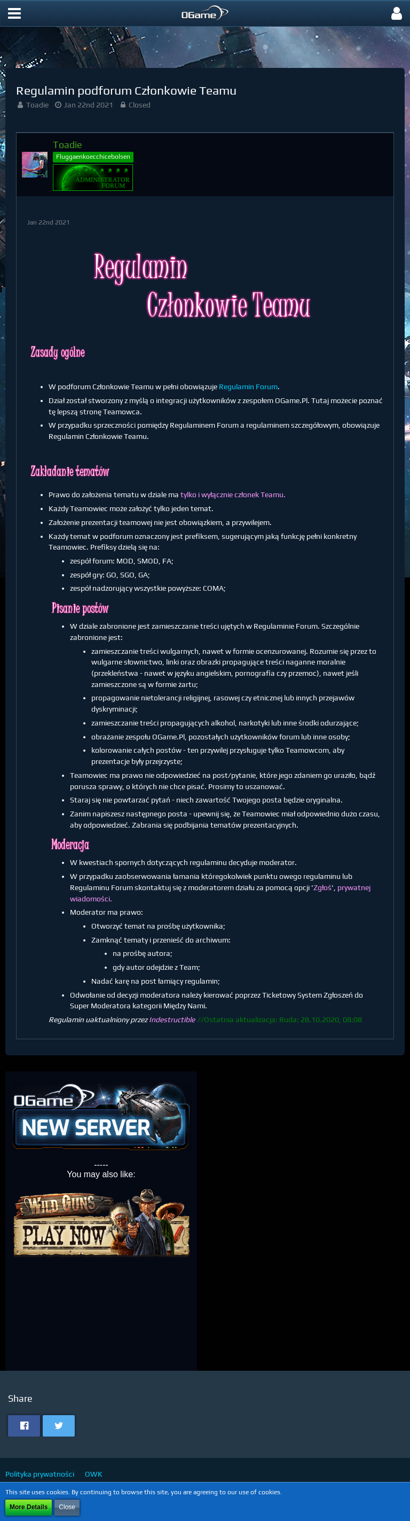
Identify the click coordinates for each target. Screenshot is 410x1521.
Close (67, 1507)
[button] (14, 13)
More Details (29, 1507)
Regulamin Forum (248, 386)
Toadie (37, 105)
